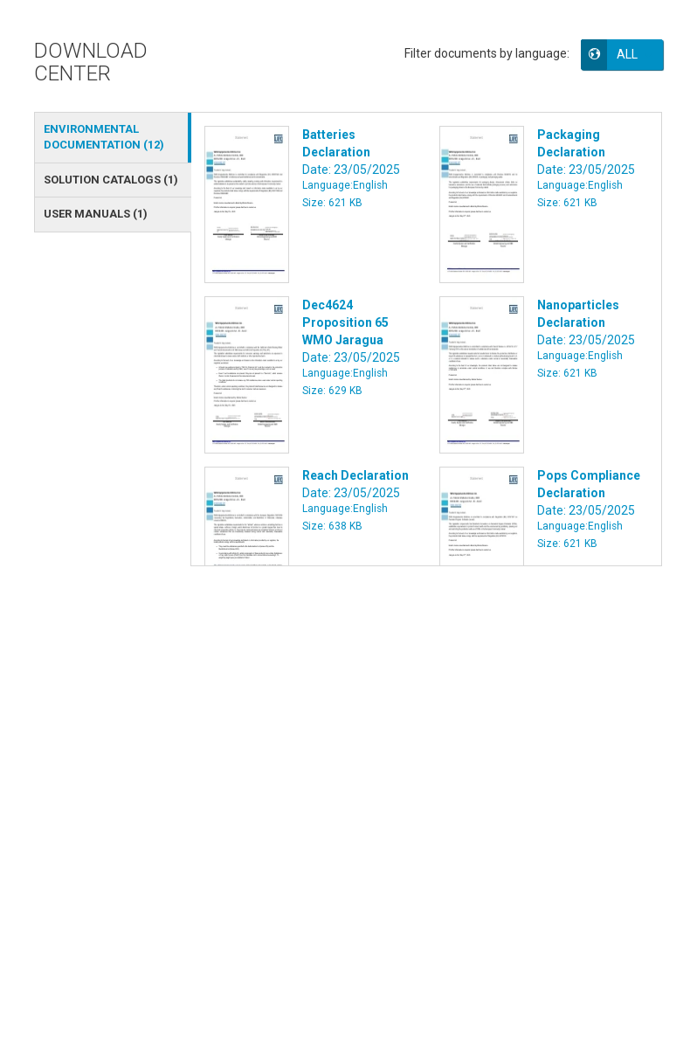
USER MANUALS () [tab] (96, 213)
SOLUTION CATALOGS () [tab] (111, 179)
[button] (634, 54)
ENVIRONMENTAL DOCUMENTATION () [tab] (104, 137)
